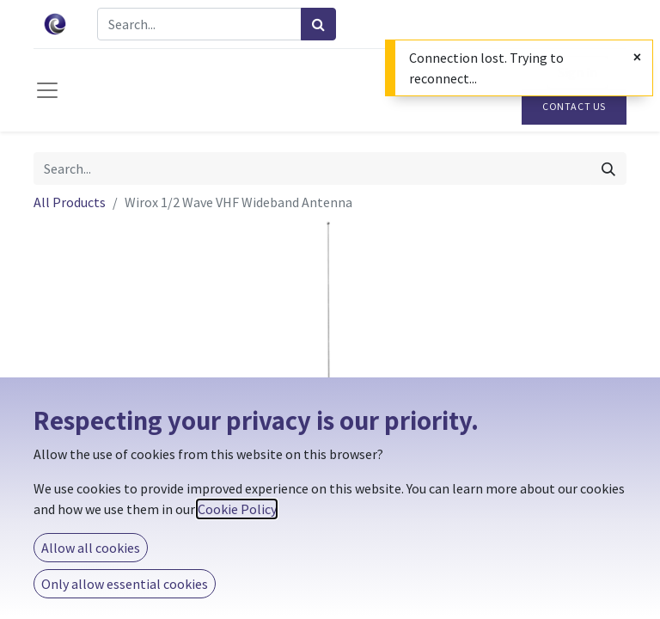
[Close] (637, 56)
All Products (70, 202)
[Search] (318, 24)
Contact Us (574, 106)
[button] (78, 391)
